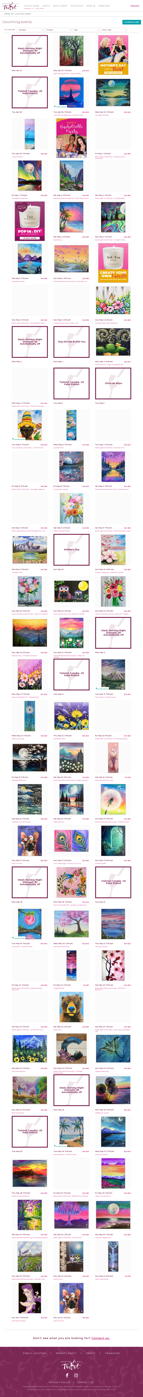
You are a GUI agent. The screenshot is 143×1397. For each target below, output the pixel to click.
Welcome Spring (18, 739)
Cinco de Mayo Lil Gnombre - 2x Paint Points (27, 448)
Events (46, 6)
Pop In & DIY (77, 6)
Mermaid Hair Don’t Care (104, 780)
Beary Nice (58, 1030)
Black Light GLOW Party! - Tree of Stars (67, 1237)
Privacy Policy (60, 1382)
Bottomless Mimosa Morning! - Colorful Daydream (30, 1237)
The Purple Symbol (19, 1321)
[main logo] (10, 3)
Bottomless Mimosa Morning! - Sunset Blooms (70, 281)
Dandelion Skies (59, 739)
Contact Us (85, 1382)
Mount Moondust (101, 1154)
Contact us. (101, 1338)
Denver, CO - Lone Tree (34, 8)
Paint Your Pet (17, 863)
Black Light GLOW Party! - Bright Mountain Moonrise (27, 989)
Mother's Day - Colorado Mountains (24, 656)
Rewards (135, 6)
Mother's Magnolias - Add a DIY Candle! (109, 572)
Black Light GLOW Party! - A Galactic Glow (110, 240)
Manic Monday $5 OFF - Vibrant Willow (67, 73)
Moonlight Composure (20, 198)
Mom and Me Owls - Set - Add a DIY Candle (69, 614)
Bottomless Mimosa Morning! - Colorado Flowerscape (68, 1072)
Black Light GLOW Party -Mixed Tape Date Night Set (112, 1030)
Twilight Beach (59, 988)
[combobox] (30, 30)
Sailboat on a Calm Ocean (21, 822)
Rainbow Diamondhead (20, 1196)
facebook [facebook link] (67, 1375)
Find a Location (34, 1353)
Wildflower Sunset (102, 1113)
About (90, 1353)
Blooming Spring (18, 1113)
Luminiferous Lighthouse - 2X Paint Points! (68, 115)
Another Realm (100, 863)
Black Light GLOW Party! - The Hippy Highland (28, 489)
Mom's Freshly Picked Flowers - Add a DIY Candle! (30, 614)
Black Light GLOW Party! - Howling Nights (110, 198)
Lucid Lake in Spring (61, 489)
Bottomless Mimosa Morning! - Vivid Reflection (112, 489)
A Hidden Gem (17, 572)
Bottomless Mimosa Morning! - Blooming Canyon (71, 198)
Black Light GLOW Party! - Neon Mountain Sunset (112, 531)
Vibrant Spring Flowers (62, 531)
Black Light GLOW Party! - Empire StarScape (28, 406)
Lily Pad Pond (58, 448)
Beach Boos (58, 240)
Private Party (66, 1353)
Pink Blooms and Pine (61, 946)
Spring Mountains (101, 946)
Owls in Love (58, 1279)
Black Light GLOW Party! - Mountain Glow (110, 448)
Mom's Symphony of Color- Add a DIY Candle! (111, 614)
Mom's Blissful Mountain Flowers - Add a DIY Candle (69, 656)
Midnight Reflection (19, 780)
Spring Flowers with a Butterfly (106, 323)
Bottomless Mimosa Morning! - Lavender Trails (28, 1279)
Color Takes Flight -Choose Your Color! (67, 863)
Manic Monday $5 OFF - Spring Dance (25, 697)
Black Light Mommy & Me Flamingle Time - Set (28, 531)
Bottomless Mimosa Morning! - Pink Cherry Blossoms (110, 989)
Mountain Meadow (18, 1071)
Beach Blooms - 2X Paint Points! (65, 1154)
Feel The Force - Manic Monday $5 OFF (109, 364)
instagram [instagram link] (76, 1375)
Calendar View (131, 22)
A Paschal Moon (17, 157)
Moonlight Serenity (102, 115)
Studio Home (31, 6)
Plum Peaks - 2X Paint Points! (105, 697)
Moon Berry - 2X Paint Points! (22, 946)
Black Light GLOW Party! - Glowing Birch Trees (28, 323)
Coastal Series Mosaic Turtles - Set (66, 323)
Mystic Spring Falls (101, 1279)
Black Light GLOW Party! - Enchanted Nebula (111, 739)
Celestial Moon (59, 822)
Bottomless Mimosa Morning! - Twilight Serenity (71, 780)
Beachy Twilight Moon (103, 1237)
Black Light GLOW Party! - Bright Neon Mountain (71, 1196)
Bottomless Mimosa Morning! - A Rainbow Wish (112, 822)
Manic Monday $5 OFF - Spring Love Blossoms (70, 905)
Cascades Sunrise (18, 281)
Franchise (104, 6)
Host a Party (60, 6)
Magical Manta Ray (102, 1071)
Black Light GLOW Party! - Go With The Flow (27, 1030)
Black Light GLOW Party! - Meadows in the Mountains (110, 157)
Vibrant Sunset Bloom (103, 1196)
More (90, 6)
